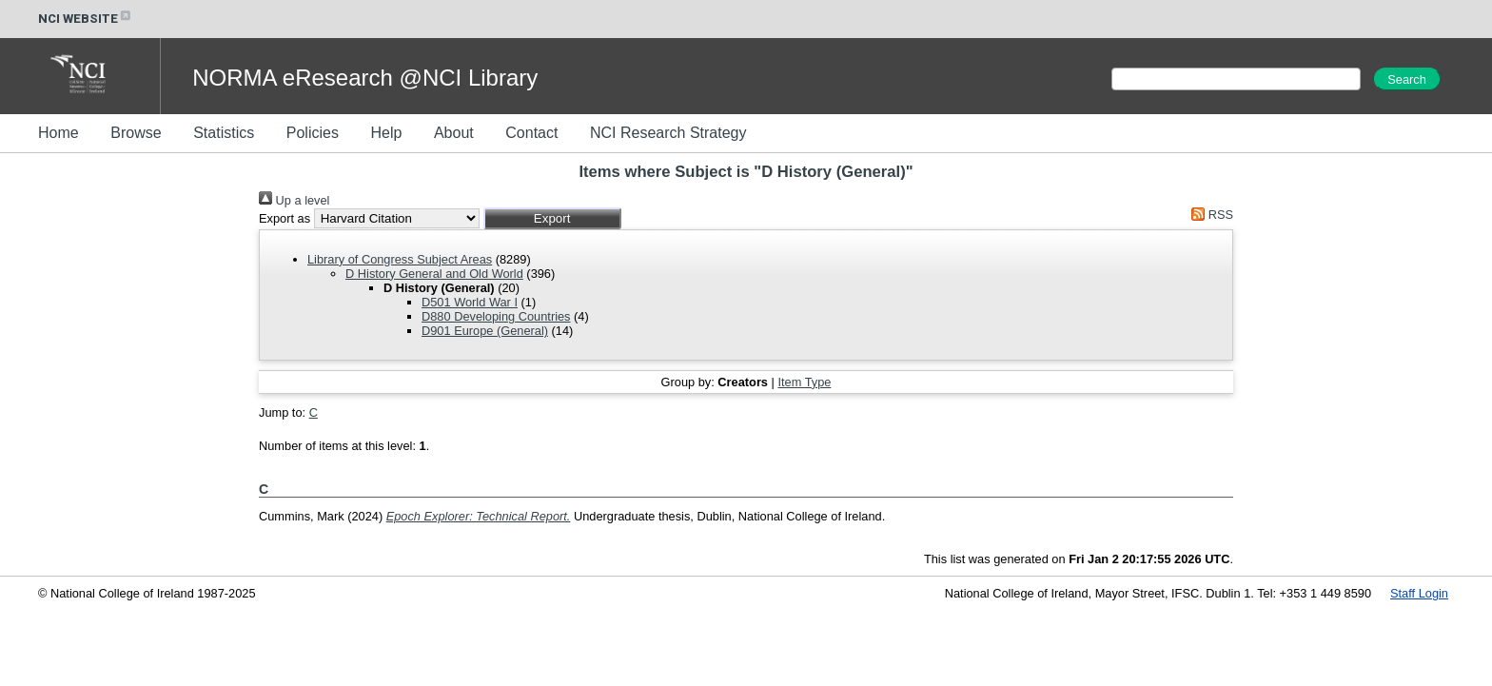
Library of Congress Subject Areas (399, 259)
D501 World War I (470, 302)
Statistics (223, 133)
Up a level (294, 200)
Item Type (804, 382)
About (454, 133)
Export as (284, 218)
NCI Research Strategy (668, 133)
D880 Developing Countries (496, 316)
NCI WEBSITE (85, 18)
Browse (135, 133)
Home (58, 133)
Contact (531, 133)
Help (386, 133)
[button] (552, 218)
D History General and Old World (434, 273)
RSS (1209, 214)
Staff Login (1419, 593)
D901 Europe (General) (485, 330)
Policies (312, 133)
